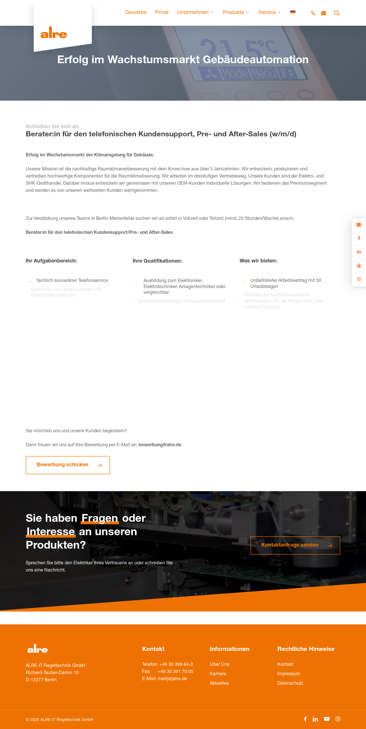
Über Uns (219, 665)
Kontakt (285, 665)
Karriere (218, 674)
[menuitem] (292, 12)
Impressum (288, 674)
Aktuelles (219, 684)
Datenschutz (290, 684)
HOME (112, 71)
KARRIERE (132, 71)
